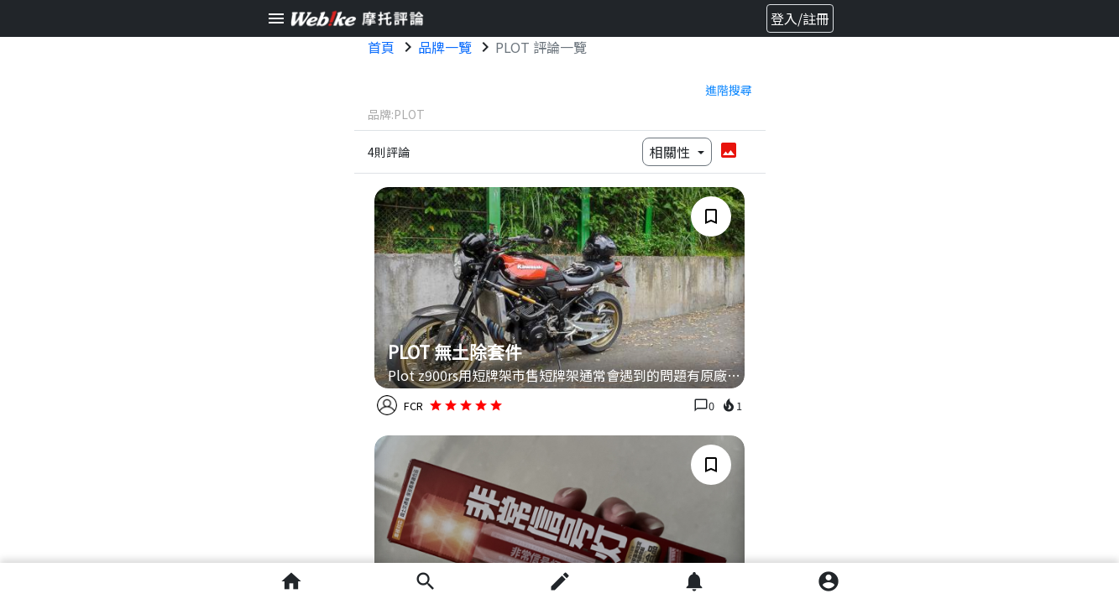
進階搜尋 (728, 89)
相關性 (671, 152)
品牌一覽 (445, 47)
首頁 (381, 47)
